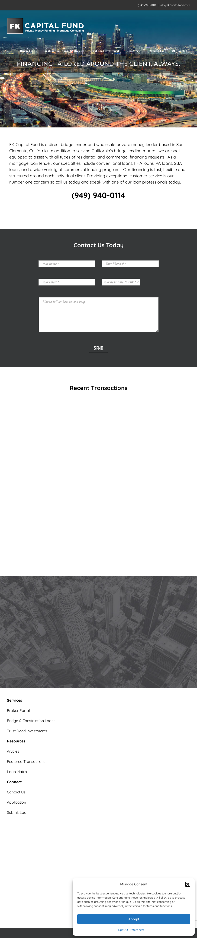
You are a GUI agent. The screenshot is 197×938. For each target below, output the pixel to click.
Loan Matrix (17, 771)
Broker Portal (18, 710)
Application (16, 802)
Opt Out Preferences (131, 930)
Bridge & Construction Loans (31, 720)
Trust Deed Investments (27, 731)
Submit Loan (18, 812)
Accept (133, 919)
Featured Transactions (26, 761)
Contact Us (16, 792)
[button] (187, 884)
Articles (13, 751)
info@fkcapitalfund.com (175, 5)
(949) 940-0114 (98, 195)
